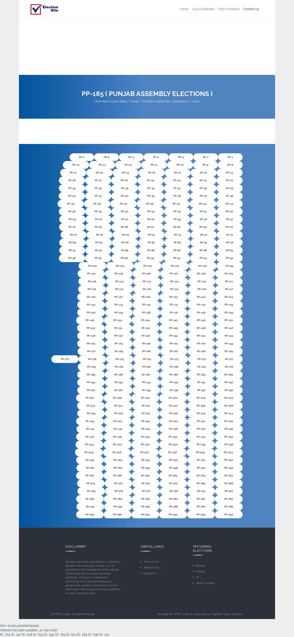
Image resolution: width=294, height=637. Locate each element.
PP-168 (146, 351)
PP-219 (91, 413)
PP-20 (99, 172)
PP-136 (201, 312)
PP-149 (173, 328)
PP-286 (228, 506)
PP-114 (147, 281)
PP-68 (124, 227)
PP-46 (150, 203)
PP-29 (229, 188)
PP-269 (201, 483)
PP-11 (154, 164)
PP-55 (98, 211)
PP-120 (147, 289)
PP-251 (201, 460)
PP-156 (146, 335)
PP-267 (90, 475)
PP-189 (91, 374)
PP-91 (72, 250)
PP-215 (201, 413)
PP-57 (229, 219)
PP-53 (150, 211)
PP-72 (203, 234)
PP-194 (118, 382)
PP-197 (201, 390)
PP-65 (203, 227)
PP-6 (106, 157)
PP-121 (119, 289)
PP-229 (145, 429)
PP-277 (146, 491)
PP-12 (128, 164)
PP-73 (177, 234)
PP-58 (203, 219)
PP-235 (145, 436)
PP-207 (90, 397)
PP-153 (229, 335)
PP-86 (203, 250)
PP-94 (177, 258)
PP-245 (200, 452)
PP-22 (229, 180)
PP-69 (98, 227)
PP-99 (229, 265)
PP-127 (118, 297)
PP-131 (174, 304)
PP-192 (174, 382)
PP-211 (146, 405)
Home (184, 9)
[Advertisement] (147, 47)
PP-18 (151, 172)
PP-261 (90, 467)
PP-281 (201, 499)
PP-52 (177, 211)
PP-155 (173, 335)
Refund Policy (152, 567)
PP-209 (201, 405)
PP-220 (228, 421)
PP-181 (146, 366)
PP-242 (117, 444)
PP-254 (117, 460)
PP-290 (118, 506)
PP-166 (201, 351)
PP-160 (201, 343)
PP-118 (202, 289)
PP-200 (118, 390)
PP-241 (145, 444)
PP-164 (91, 343)
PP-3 (181, 157)
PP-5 (131, 157)
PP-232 (228, 436)
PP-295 (145, 514)
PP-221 (201, 421)
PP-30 (203, 188)
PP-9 (205, 164)
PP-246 (172, 452)
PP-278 (119, 491)
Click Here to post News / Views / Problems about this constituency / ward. (147, 101)
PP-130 (201, 304)
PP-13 (102, 164)
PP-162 (146, 343)
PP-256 (228, 467)
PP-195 (91, 382)
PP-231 (90, 429)
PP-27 (98, 180)
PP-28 (72, 180)
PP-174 (147, 359)
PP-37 (203, 195)
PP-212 (118, 405)
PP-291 (90, 506)
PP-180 (174, 366)
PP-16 (203, 172)
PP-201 (91, 390)
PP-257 (201, 467)
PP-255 (90, 460)
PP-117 (229, 289)
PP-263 (201, 475)
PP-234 (173, 436)
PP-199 (146, 390)
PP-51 (203, 211)
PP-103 (120, 265)
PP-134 (91, 304)
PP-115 (119, 281)
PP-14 (76, 164)
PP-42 (72, 195)
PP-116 (92, 281)
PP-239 (201, 444)
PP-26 (124, 180)
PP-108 (146, 273)
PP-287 (201, 506)
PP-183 (91, 366)
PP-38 (177, 195)
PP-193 (146, 382)
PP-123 (229, 297)
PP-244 (228, 452)
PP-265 (145, 475)
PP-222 (173, 421)
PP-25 (150, 180)
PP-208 (228, 405)
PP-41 (98, 195)
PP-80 (177, 242)
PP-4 (156, 157)
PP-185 (201, 374)
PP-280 (228, 499)
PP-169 (119, 351)
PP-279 (91, 491)
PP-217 (146, 413)
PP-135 (229, 312)
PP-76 (99, 234)
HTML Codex (63, 614)
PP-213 (91, 405)
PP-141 (229, 320)
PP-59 (177, 219)
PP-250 (228, 460)
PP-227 (201, 429)
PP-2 (205, 157)
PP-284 (117, 499)
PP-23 (203, 180)
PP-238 (228, 444)
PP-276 (174, 491)
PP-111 (229, 281)
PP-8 (230, 164)
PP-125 (173, 297)
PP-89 (124, 250)
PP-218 (118, 413)
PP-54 (124, 211)
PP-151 (118, 328)
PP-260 (118, 467)
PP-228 (173, 429)
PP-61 (124, 219)
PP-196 (229, 390)
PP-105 (229, 273)
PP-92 (229, 258)
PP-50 (229, 211)
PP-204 (173, 397)
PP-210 (173, 405)
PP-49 (70, 203)
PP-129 (229, 304)
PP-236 (117, 436)
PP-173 (174, 359)
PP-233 (201, 436)
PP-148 (201, 328)
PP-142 (201, 320)
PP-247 (144, 452)
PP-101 (175, 265)
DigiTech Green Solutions (227, 614)
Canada (200, 571)
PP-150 (146, 328)
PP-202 (228, 397)
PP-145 (117, 320)
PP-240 (173, 444)
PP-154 (201, 335)
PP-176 (92, 359)
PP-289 (145, 506)
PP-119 (174, 289)
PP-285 (90, 499)
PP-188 (118, 374)
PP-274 (229, 491)
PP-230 (118, 429)
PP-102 (147, 265)
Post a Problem (229, 9)
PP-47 (123, 203)
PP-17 (177, 172)
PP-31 (177, 188)
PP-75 (125, 234)
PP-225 (90, 421)
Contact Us (251, 9)
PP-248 (116, 452)
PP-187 (146, 374)
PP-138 (146, 312)
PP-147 (229, 328)
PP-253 (145, 460)
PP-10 (180, 164)
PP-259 (145, 467)
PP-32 (150, 188)
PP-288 (173, 506)
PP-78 (229, 242)
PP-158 (91, 335)
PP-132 (146, 304)
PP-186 (173, 374)
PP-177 (65, 359)
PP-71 (229, 234)
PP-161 (174, 343)
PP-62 (98, 219)
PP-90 (98, 250)
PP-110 (91, 273)
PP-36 (229, 195)
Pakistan (200, 565)
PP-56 (72, 211)
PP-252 (173, 460)
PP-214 (228, 413)
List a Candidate (203, 9)
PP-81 (151, 242)
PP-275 (201, 491)
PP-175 (120, 359)
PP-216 (173, 413)
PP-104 (92, 265)
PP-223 (145, 421)
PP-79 (203, 242)
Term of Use (151, 561)
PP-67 (150, 227)
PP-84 (72, 242)
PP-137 (174, 312)
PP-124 (201, 297)
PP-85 (229, 250)
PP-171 (229, 359)
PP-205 (145, 397)
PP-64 (229, 227)
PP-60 (150, 219)
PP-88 (150, 250)
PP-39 (150, 195)
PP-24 (177, 180)
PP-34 (98, 188)
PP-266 (117, 475)
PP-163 (119, 343)
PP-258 (173, 467)
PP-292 (228, 514)
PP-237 (90, 436)
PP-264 (173, 475)
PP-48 (97, 203)
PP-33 (124, 188)
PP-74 (151, 234)
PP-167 (174, 351)
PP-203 (201, 397)
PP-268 (228, 483)
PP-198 (174, 390)
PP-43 (229, 203)
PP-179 (201, 366)
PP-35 (72, 188)
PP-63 (72, 219)
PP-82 (125, 242)
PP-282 (173, 499)
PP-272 (118, 483)
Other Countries (205, 583)
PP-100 (202, 265)
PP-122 (92, 289)
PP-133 (119, 304)
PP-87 (177, 250)
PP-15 (229, 172)
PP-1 (230, 157)
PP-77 (73, 234)
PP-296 (117, 514)
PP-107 (174, 273)
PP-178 (229, 366)
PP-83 (98, 242)
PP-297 (90, 514)
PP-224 (117, 421)
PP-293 (201, 514)
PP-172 (202, 359)
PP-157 (118, 335)
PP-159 (229, 343)
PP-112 (202, 281)
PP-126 (146, 297)
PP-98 (72, 258)
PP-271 (146, 483)
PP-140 (91, 312)
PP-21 (73, 172)
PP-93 (203, 258)
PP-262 (228, 475)
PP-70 (72, 227)
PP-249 (89, 452)
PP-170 (91, 351)
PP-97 (98, 258)
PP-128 (91, 297)
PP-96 (124, 258)
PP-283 (145, 499)
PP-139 (119, 312)
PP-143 (173, 320)
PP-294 (173, 514)
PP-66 (176, 227)
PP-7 (82, 157)
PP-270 (173, 483)
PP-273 (91, 483)
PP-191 (201, 382)
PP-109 (119, 273)
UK (197, 577)
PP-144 (145, 320)
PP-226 (228, 429)
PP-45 (176, 203)
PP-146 (90, 320)
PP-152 (91, 328)
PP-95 (150, 258)
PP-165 (229, 351)
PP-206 (117, 397)
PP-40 (124, 195)
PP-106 (201, 273)
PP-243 (89, 444)
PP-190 (229, 382)
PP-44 (203, 203)
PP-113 (174, 281)
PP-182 (119, 366)
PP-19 (125, 172)
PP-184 (228, 374)
